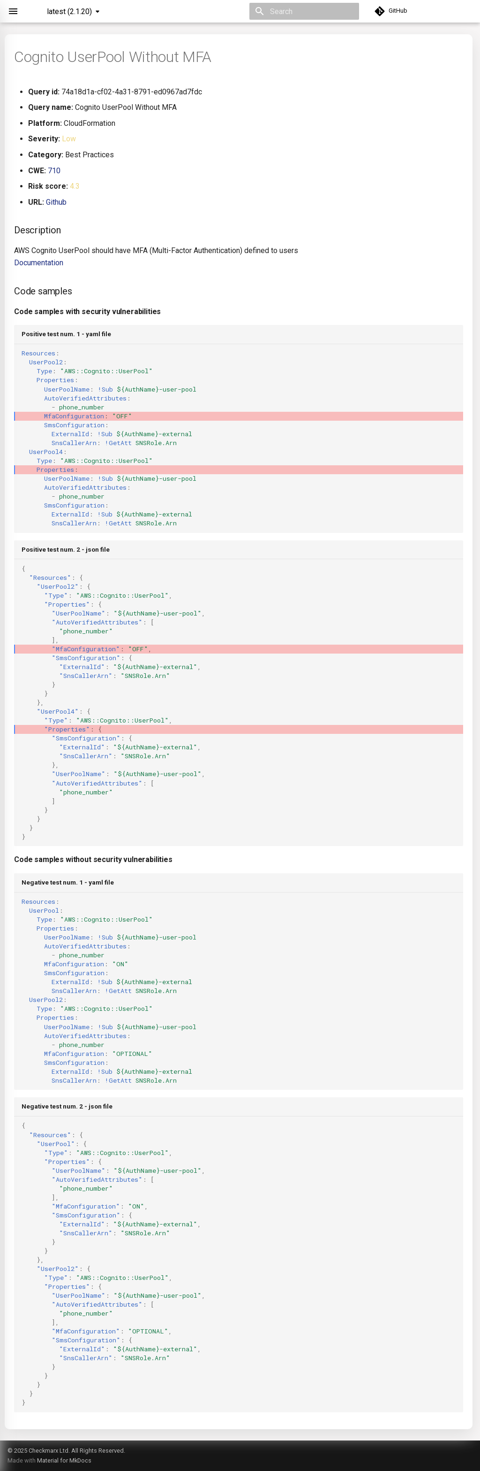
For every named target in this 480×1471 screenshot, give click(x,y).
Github (56, 202)
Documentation (38, 262)
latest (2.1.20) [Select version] (69, 11)
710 (54, 170)
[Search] (304, 11)
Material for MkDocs (64, 1460)
